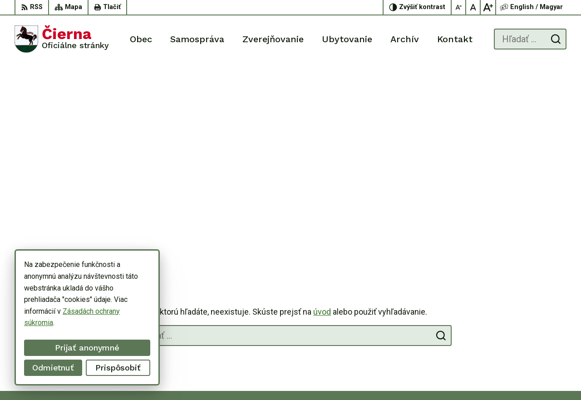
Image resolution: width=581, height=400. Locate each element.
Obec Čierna (432, 375)
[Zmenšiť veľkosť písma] (459, 7)
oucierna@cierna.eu (535, 334)
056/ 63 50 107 (530, 324)
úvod (322, 113)
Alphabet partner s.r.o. (318, 375)
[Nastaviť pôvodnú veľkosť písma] (473, 7)
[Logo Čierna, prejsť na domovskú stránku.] (62, 39)
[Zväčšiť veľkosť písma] (488, 7)
